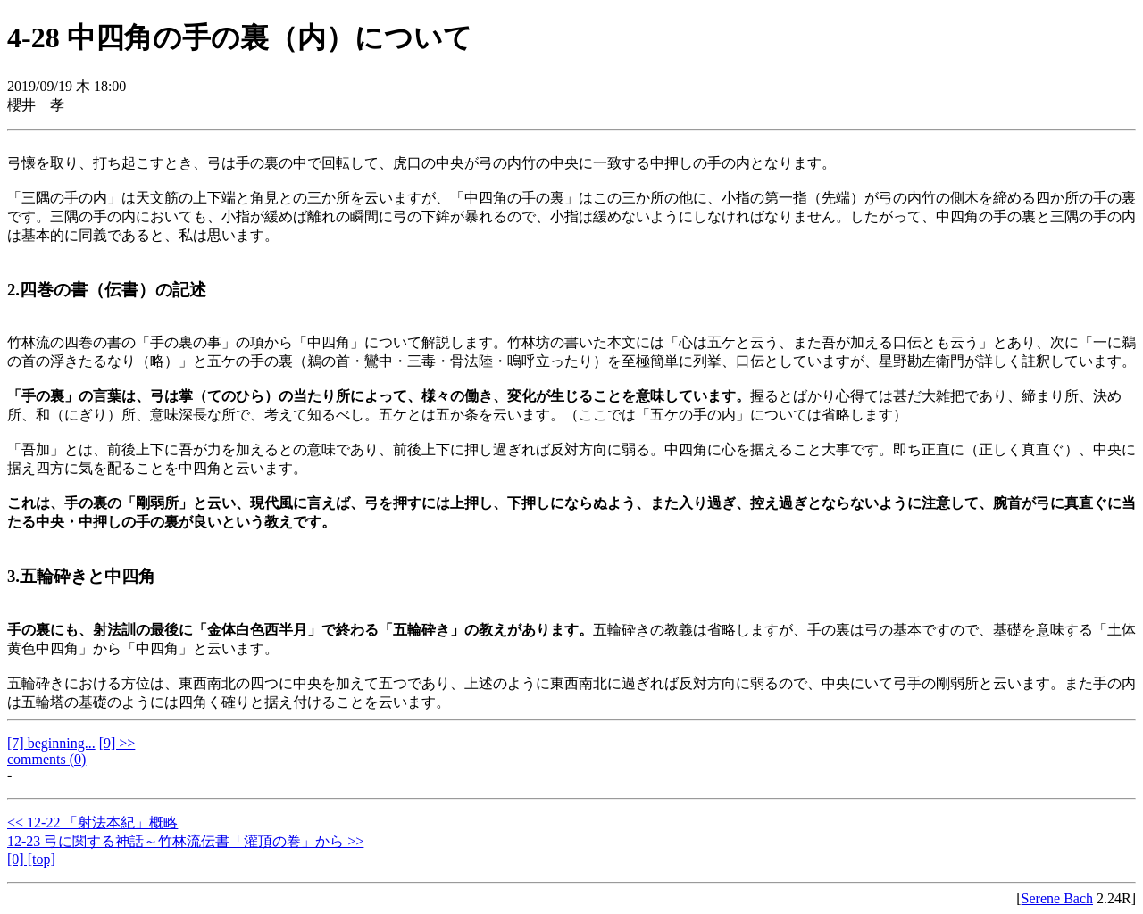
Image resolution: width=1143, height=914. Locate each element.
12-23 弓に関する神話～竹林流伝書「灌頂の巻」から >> (185, 841)
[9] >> (117, 743)
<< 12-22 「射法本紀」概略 (92, 822)
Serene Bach (1057, 898)
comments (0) (46, 759)
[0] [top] (31, 859)
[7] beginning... (51, 743)
